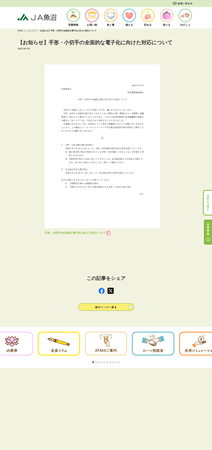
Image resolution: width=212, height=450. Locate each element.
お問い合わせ (185, 3)
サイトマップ (163, 400)
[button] (106, 329)
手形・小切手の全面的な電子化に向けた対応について (75, 232)
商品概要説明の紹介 (106, 400)
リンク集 (146, 400)
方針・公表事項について (78, 400)
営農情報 (208, 229)
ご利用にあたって (51, 400)
